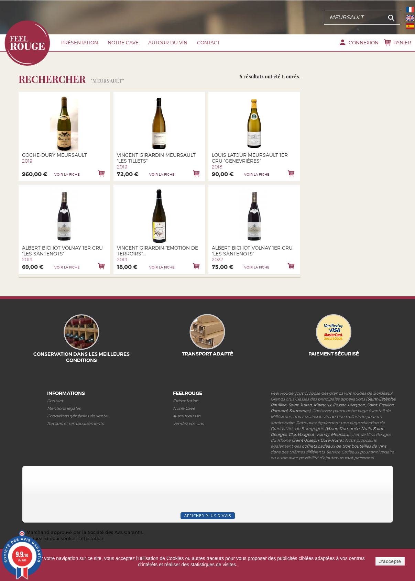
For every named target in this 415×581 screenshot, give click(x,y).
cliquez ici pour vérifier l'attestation (64, 538)
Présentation (79, 42)
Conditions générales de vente (77, 415)
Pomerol (279, 410)
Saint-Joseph (306, 440)
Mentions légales (63, 408)
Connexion (364, 42)
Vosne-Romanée (342, 428)
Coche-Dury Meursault (54, 155)
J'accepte (390, 561)
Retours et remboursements (75, 423)
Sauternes (299, 410)
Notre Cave (123, 42)
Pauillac (278, 404)
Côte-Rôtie (331, 440)
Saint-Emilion (380, 404)
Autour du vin (167, 42)
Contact (208, 42)
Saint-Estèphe (381, 399)
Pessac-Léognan (349, 404)
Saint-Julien (300, 404)
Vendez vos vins (188, 423)
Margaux (322, 404)
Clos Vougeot (301, 434)
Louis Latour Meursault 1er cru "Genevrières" (250, 158)
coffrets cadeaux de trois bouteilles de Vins (344, 446)
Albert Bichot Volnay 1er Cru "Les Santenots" (62, 250)
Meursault (341, 434)
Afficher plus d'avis (207, 515)
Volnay (322, 434)
